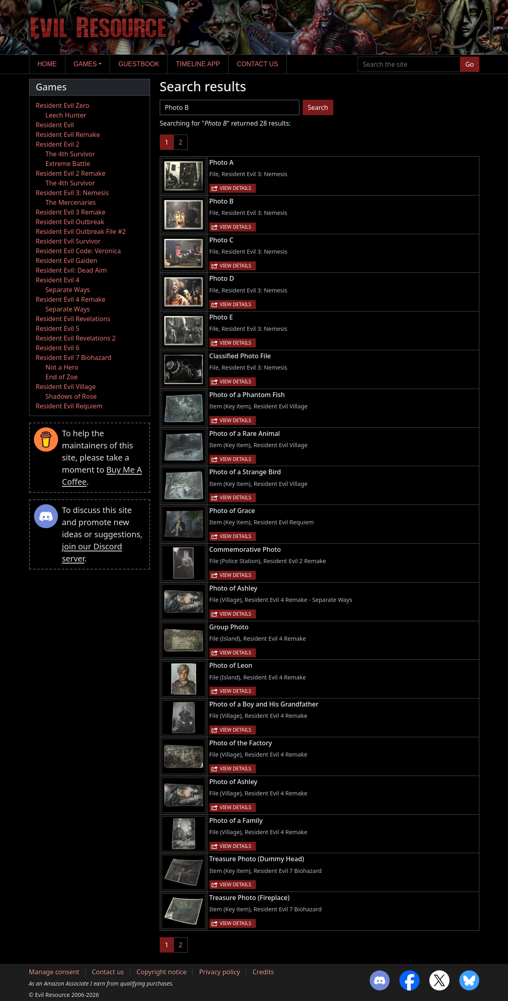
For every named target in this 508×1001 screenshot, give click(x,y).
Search (318, 107)
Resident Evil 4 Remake (71, 299)
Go (469, 64)
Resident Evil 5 (57, 328)
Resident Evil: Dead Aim (71, 270)
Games (85, 64)
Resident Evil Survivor (68, 241)
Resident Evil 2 (57, 144)
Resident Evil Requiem (69, 406)
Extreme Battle (68, 163)
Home (47, 64)
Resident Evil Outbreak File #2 (81, 231)
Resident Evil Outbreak (70, 221)
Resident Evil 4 (57, 279)
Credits (263, 971)
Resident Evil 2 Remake (71, 173)
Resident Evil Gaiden (66, 260)
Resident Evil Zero (63, 105)
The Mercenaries (71, 202)
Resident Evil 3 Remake (71, 212)
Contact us (257, 64)
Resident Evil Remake (68, 134)
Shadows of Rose (71, 396)
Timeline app (198, 64)
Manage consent (54, 971)
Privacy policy (219, 971)
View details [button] (235, 188)
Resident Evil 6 (57, 347)
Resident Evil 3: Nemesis (72, 192)
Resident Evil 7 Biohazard (74, 357)
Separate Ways (68, 289)
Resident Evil (55, 124)
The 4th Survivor (70, 153)
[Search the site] (408, 64)
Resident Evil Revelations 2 (76, 338)
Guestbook (138, 64)
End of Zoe (62, 376)
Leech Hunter (66, 115)
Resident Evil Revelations (73, 318)
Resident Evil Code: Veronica (78, 250)
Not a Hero (62, 367)
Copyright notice (161, 971)
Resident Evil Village (66, 386)
